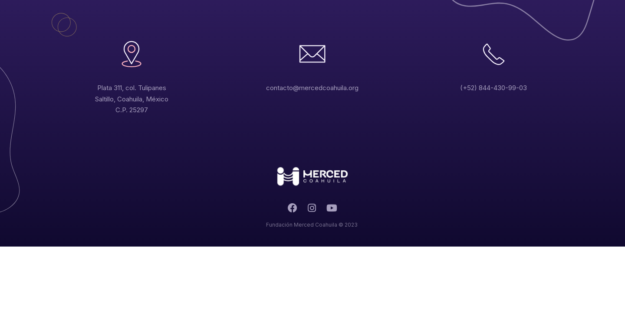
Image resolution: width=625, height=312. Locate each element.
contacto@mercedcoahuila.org (312, 88)
